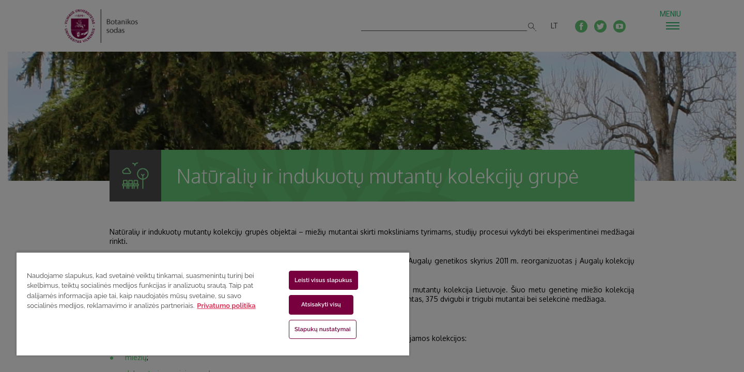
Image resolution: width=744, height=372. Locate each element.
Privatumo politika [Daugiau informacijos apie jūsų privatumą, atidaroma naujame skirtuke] (226, 305)
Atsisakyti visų (321, 304)
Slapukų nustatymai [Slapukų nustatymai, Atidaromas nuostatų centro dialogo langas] (323, 329)
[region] (213, 303)
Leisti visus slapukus (323, 280)
